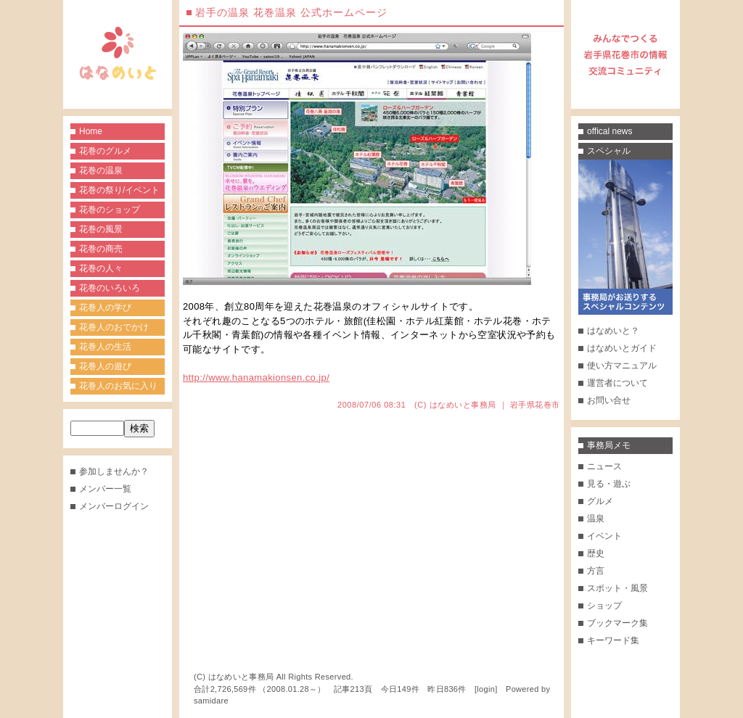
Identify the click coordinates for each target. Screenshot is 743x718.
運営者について (617, 383)
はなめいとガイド (622, 348)
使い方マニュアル (622, 365)
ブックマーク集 (617, 623)
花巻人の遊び (105, 366)
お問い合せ (609, 400)
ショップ (604, 606)
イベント (604, 536)
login (486, 689)
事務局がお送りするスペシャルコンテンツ (625, 237)
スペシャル (609, 151)
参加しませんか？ (114, 471)
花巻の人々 (101, 268)
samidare (211, 700)
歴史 (595, 553)
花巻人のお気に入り (118, 386)
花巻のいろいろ (109, 288)
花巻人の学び (105, 307)
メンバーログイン (114, 506)
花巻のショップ (109, 210)
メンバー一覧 (105, 489)
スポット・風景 (617, 588)
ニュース (604, 466)
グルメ (600, 501)
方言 (595, 571)
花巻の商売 (101, 249)
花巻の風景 (101, 229)
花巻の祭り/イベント (119, 190)
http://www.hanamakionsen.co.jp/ (256, 377)
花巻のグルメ (105, 151)
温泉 (595, 518)
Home (90, 131)
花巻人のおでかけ (114, 327)
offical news (609, 131)
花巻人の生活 (105, 347)
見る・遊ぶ (609, 484)
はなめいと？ (613, 331)
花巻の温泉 (101, 170)
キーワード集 (613, 640)
